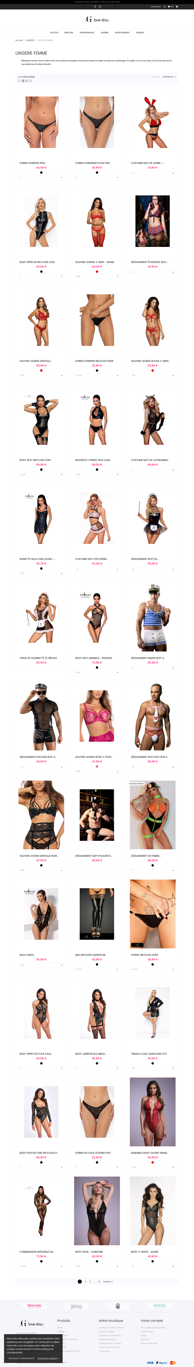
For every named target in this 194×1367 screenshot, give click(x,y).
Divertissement (122, 32)
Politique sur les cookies (110, 1343)
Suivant (108, 1281)
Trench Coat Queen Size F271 (149, 1054)
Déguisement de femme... (146, 856)
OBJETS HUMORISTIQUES (68, 1351)
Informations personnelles (153, 1327)
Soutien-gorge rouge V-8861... (150, 361)
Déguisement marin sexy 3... (148, 658)
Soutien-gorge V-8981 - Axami (94, 262)
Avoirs (143, 1335)
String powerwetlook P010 (92, 163)
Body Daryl (27, 955)
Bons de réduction (149, 1343)
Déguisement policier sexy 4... (38, 757)
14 (99, 1281)
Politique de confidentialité (21, 1358)
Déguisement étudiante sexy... (149, 262)
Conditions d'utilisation (109, 1335)
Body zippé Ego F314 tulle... (36, 1054)
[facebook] (95, 7)
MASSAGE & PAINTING (67, 1339)
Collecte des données (109, 1347)
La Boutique (104, 1351)
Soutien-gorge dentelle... (36, 361)
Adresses (145, 1339)
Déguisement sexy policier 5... (93, 856)
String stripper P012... (33, 163)
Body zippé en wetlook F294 (37, 262)
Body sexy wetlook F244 (35, 460)
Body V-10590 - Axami (144, 1251)
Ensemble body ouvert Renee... (150, 1153)
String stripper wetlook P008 (94, 361)
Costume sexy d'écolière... (91, 559)
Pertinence (168, 76)
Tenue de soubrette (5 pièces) (38, 658)
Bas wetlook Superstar (90, 955)
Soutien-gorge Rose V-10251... (94, 757)
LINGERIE (61, 1331)
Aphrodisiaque (87, 32)
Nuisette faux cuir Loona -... (37, 559)
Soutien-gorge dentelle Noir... (39, 856)
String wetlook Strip (144, 955)
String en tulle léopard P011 (92, 1153)
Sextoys (54, 32)
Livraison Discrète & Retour (111, 1327)
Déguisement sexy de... (145, 559)
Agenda (140, 32)
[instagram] (100, 7)
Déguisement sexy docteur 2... (150, 757)
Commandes (147, 1331)
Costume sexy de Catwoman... (150, 460)
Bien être (69, 32)
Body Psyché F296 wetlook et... (39, 1153)
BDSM (60, 1327)
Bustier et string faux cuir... (93, 460)
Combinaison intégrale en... (37, 1251)
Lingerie (104, 32)
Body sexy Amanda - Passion (93, 658)
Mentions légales (107, 1331)
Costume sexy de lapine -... (147, 163)
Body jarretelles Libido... (90, 1054)
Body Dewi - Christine (89, 1251)
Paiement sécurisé (107, 1339)
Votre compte (152, 1320)
